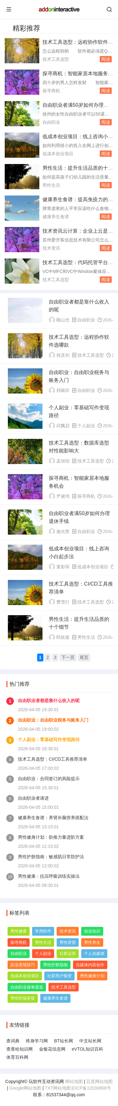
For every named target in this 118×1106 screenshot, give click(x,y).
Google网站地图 (25, 1088)
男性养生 (92, 942)
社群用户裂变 (59, 975)
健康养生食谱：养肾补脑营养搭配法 (53, 817)
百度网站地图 (99, 1081)
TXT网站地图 (58, 1088)
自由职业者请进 (33, 798)
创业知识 (92, 931)
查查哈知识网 (19, 1049)
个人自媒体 (94, 953)
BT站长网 (63, 1040)
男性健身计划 (92, 975)
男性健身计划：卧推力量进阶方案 (51, 837)
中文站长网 (90, 1040)
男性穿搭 (67, 942)
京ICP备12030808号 (91, 1088)
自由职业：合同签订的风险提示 (49, 778)
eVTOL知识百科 (87, 1049)
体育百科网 (17, 1057)
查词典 (13, 1040)
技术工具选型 (55, 59)
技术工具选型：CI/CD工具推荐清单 (52, 759)
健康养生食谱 (55, 216)
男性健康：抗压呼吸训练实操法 (49, 876)
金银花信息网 (52, 1049)
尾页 (84, 657)
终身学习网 (37, 1040)
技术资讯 (51, 248)
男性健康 (18, 931)
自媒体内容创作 (90, 964)
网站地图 (74, 1081)
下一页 (68, 657)
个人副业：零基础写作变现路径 (49, 739)
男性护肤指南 (55, 964)
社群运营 (67, 953)
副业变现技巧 (22, 964)
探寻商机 (51, 90)
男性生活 (51, 185)
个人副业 (86, 425)
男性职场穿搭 (22, 998)
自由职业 (51, 122)
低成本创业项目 (57, 153)
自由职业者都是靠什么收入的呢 (49, 700)
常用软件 (43, 931)
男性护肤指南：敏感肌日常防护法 (51, 856)
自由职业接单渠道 (26, 987)
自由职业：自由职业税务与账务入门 (53, 720)
